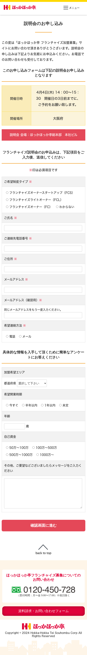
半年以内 (29, 405)
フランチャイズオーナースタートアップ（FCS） (40, 193)
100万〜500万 (44, 447)
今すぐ (12, 405)
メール (25, 336)
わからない (65, 207)
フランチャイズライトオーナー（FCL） (34, 200)
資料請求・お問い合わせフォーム (43, 611)
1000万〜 (45, 455)
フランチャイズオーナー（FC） (29, 207)
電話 (10, 336)
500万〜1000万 (19, 455)
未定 (64, 405)
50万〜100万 (17, 447)
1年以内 (48, 405)
